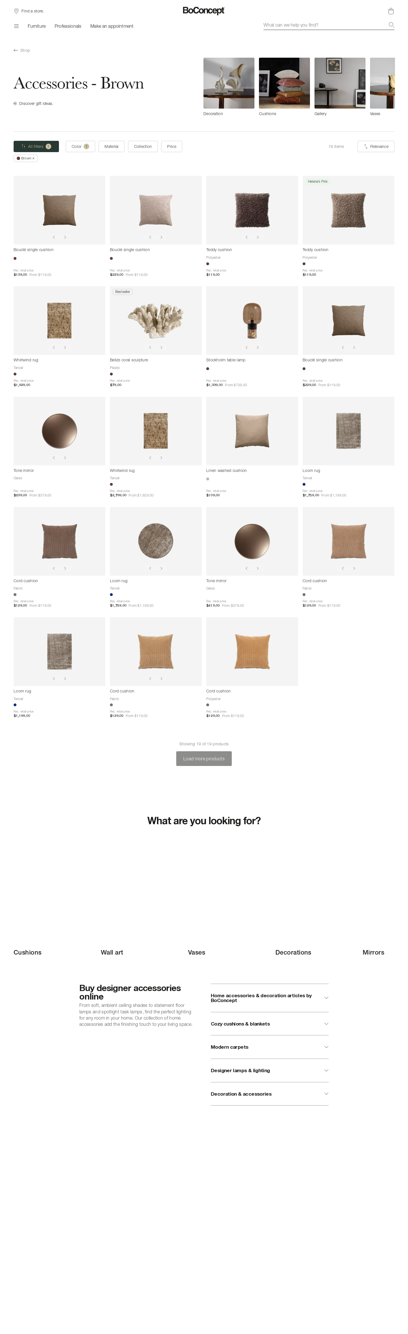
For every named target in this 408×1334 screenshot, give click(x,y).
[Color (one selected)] (80, 146)
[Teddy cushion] (252, 210)
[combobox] (329, 25)
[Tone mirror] (59, 431)
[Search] (391, 25)
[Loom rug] (348, 431)
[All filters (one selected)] (36, 146)
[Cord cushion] (59, 541)
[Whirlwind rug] (59, 320)
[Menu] (16, 26)
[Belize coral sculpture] (156, 320)
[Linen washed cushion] (252, 431)
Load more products (204, 758)
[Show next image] (65, 237)
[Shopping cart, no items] (391, 11)
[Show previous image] (54, 237)
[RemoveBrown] (26, 158)
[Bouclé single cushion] (59, 210)
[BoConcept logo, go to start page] (204, 11)
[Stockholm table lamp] (252, 320)
